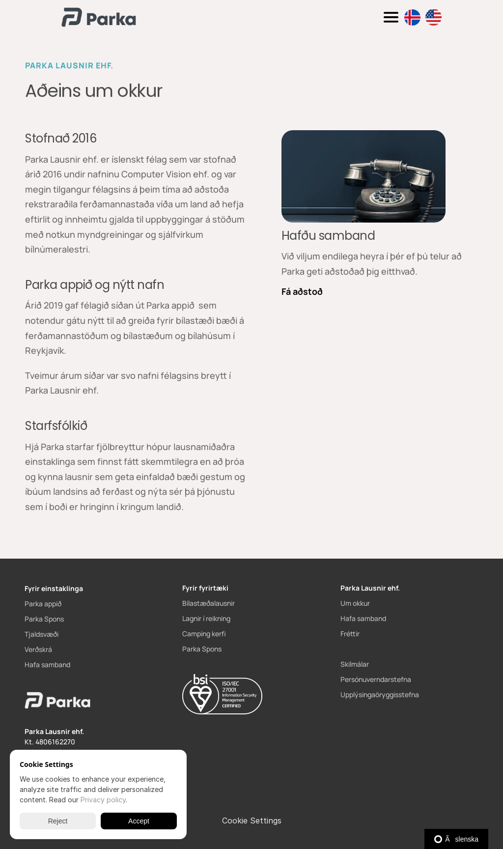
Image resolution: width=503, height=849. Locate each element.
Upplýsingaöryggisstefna (379, 694)
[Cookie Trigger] (251, 820)
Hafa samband (47, 664)
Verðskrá (38, 649)
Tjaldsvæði (41, 634)
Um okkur (355, 603)
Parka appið (43, 603)
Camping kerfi (204, 633)
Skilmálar (354, 664)
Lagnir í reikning (206, 618)
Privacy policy (103, 799)
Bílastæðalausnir (208, 603)
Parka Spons (44, 618)
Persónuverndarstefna (375, 679)
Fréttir (350, 633)
